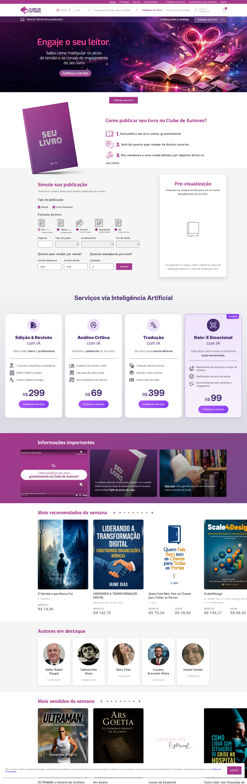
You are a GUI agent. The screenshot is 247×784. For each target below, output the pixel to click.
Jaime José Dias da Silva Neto (108, 602)
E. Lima (152, 602)
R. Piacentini (44, 598)
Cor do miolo (123, 237)
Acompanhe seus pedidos (203, 1)
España (136, 1)
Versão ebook (72, 260)
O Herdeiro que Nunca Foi (55, 594)
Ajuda (224, 1)
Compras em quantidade (177, 10)
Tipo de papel (63, 237)
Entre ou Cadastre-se (204, 10)
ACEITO (234, 770)
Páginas (42, 237)
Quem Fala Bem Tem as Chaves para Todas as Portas (170, 595)
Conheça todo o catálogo (174, 19)
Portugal (124, 1)
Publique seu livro (175, 1)
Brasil (113, 1)
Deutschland (151, 1)
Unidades (95, 260)
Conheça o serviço (33, 404)
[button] (114, 512)
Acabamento (88, 237)
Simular (124, 266)
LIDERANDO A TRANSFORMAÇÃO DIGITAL (115, 595)
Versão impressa (47, 260)
